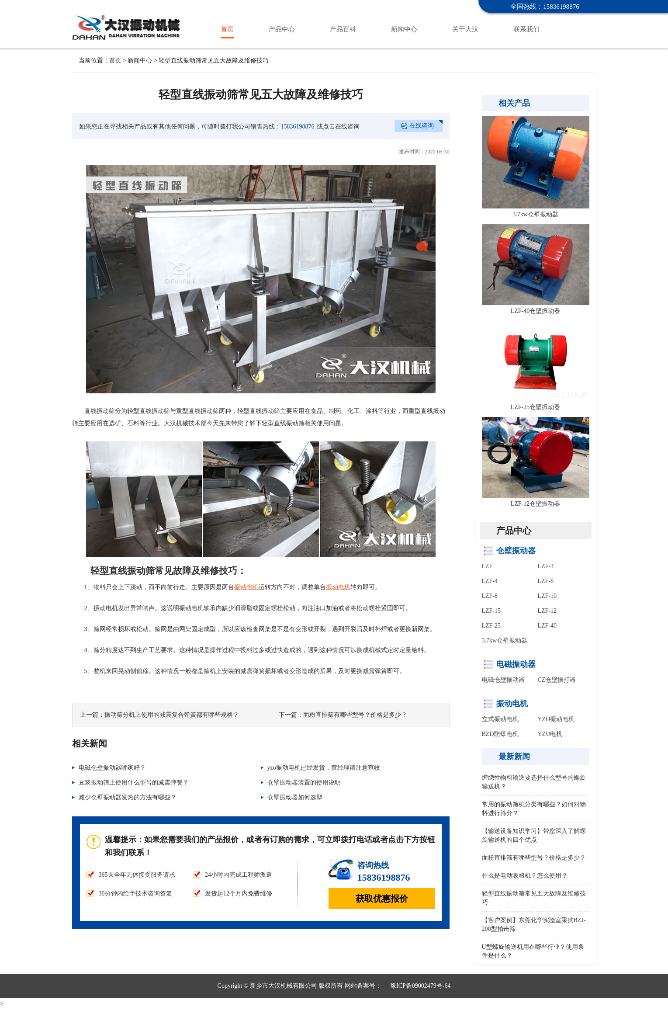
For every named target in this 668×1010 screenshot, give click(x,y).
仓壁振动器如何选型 (294, 797)
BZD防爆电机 (500, 734)
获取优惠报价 (382, 898)
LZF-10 (547, 596)
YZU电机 (550, 734)
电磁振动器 (516, 664)
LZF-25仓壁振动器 (536, 407)
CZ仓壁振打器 (557, 680)
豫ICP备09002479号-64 (420, 985)
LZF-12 (547, 610)
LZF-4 (490, 581)
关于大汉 (465, 29)
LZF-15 (491, 610)
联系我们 (526, 29)
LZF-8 (490, 596)
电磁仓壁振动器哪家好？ (112, 767)
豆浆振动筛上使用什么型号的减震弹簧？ (134, 782)
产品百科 (343, 29)
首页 (227, 29)
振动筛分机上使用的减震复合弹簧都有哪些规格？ (171, 715)
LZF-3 (546, 566)
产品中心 (282, 29)
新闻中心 (404, 29)
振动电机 (512, 703)
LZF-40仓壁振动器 (536, 311)
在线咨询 (421, 125)
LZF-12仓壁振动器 (536, 503)
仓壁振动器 (128, 19)
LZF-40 (547, 625)
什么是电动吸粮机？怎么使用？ (525, 875)
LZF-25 (491, 625)
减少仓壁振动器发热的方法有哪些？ (128, 797)
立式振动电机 (500, 719)
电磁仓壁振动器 (503, 680)
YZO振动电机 (556, 719)
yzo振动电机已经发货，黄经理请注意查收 (323, 767)
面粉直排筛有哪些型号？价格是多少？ (355, 715)
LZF (487, 566)
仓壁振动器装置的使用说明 (304, 782)
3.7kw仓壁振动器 (535, 214)
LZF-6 (546, 581)
